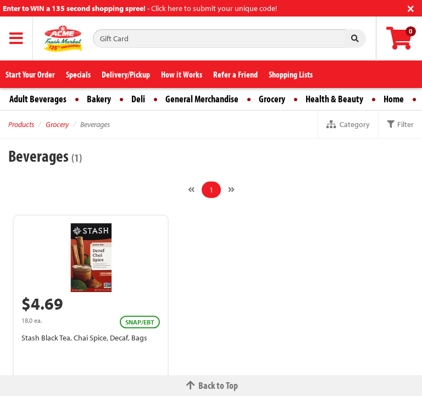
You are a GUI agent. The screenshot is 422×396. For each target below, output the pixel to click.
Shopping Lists (291, 74)
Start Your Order (30, 74)
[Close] (410, 7)
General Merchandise (201, 98)
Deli (138, 98)
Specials (78, 74)
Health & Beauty (334, 98)
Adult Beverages (37, 98)
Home (394, 98)
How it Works (181, 74)
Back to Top (211, 385)
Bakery (99, 98)
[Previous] (191, 190)
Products (21, 124)
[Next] (231, 190)
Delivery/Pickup (126, 74)
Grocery (272, 98)
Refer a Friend (235, 74)
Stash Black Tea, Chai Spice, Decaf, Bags (84, 338)
